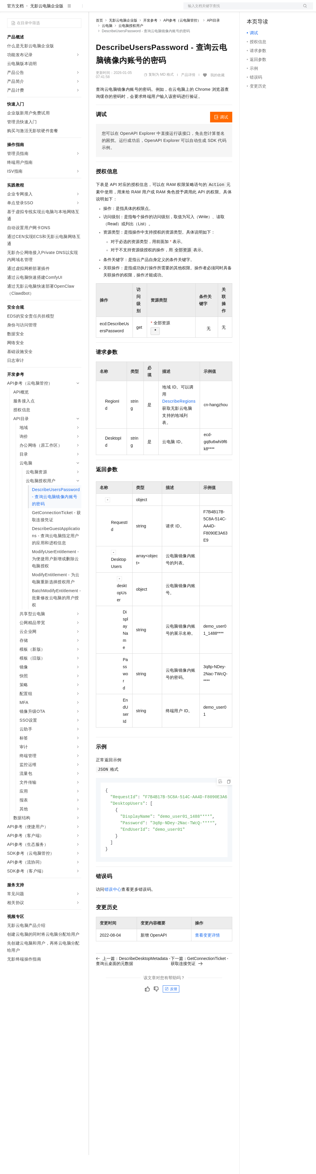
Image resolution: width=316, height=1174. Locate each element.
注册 (281, 9)
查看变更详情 (207, 957)
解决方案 (95, 9)
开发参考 (150, 39)
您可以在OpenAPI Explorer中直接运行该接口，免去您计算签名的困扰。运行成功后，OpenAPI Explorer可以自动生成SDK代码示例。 (164, 159)
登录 (303, 9)
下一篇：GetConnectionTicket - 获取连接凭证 (199, 982)
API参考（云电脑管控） (182, 39)
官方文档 (15, 24)
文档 (240, 9)
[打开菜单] (9, 9)
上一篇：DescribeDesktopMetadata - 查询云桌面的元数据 (133, 982)
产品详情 (188, 94)
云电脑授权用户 (130, 45)
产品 (77, 9)
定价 (128, 9)
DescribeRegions (179, 420)
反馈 (171, 1011)
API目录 (213, 39)
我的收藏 (217, 94)
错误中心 (113, 911)
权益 (113, 9)
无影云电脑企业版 (46, 24)
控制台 (267, 9)
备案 (253, 9)
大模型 (60, 9)
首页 (99, 39)
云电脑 (107, 45)
